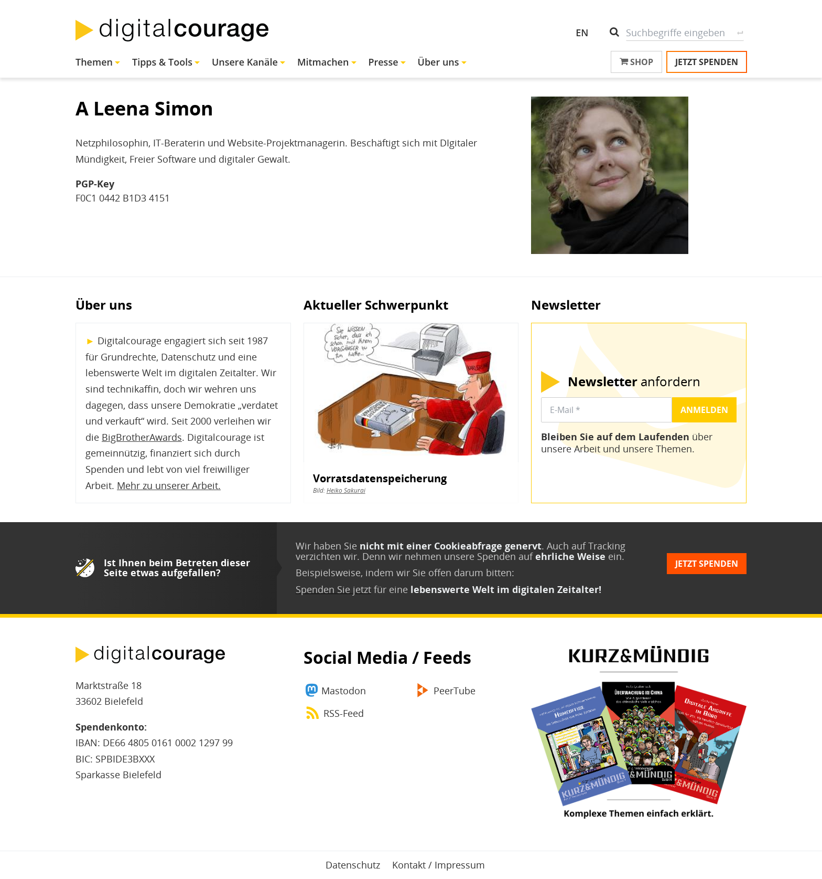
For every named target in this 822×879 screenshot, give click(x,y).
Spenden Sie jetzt (333, 589)
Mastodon (343, 690)
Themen (94, 62)
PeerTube (454, 690)
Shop (636, 62)
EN (582, 32)
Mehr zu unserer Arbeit (167, 485)
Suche (740, 32)
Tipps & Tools (162, 62)
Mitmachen (323, 62)
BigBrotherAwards (142, 437)
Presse (383, 62)
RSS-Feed (343, 713)
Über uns (438, 62)
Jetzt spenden (706, 62)
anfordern (634, 381)
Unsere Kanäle (245, 62)
